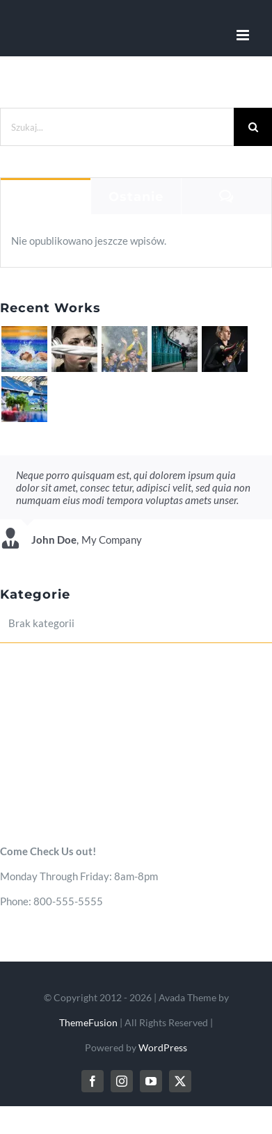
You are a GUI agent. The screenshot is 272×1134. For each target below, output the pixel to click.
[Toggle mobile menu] (244, 35)
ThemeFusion (88, 1022)
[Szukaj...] (117, 127)
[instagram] (122, 1081)
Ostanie (136, 196)
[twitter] (180, 1081)
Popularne (45, 196)
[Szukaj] (253, 127)
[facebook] (92, 1081)
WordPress (162, 1047)
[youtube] (151, 1081)
